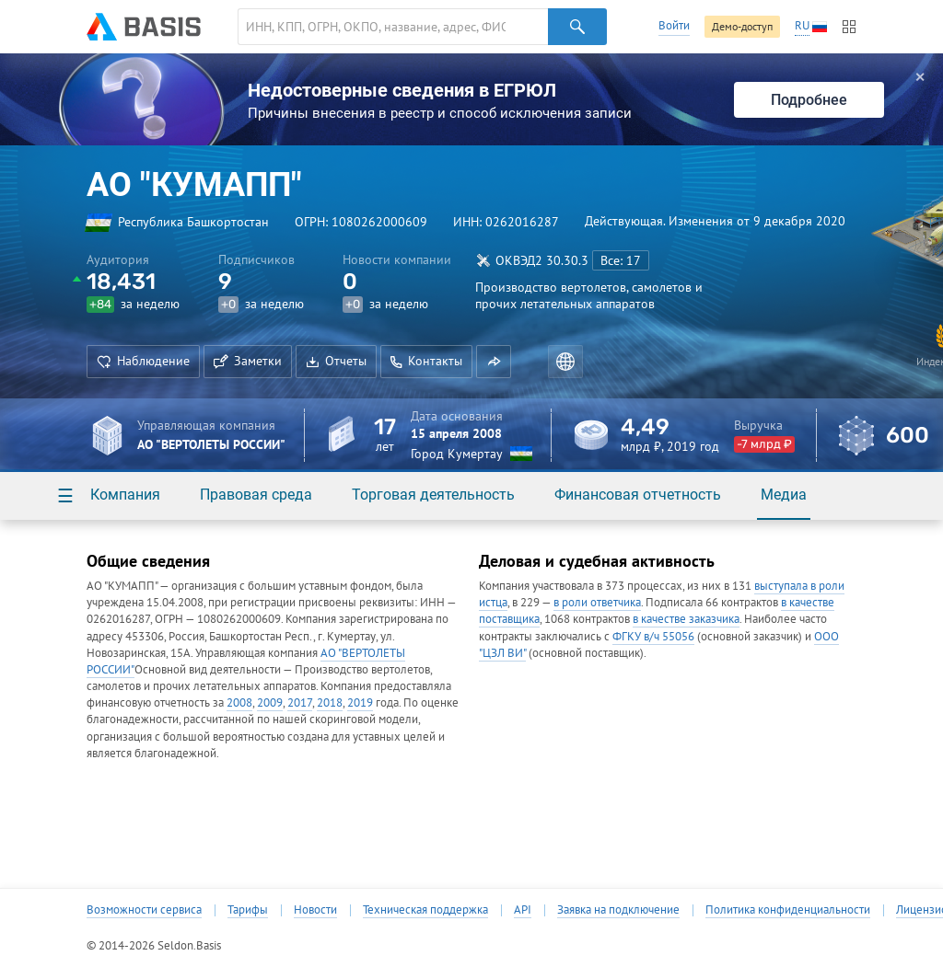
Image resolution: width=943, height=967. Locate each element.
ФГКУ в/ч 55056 (653, 636)
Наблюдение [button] (143, 360)
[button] (493, 361)
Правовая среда (256, 494)
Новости (315, 910)
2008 (239, 702)
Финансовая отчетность (637, 494)
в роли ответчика (597, 602)
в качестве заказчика (686, 619)
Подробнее (809, 100)
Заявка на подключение (618, 910)
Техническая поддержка (425, 910)
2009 (270, 702)
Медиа (784, 494)
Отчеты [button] (336, 360)
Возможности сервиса (144, 910)
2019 (360, 702)
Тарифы (247, 910)
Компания (125, 494)
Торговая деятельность (433, 494)
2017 (299, 702)
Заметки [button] (248, 360)
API (522, 910)
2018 (330, 702)
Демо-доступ (742, 26)
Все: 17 (620, 260)
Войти (674, 25)
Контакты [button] (426, 360)
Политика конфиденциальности (787, 910)
